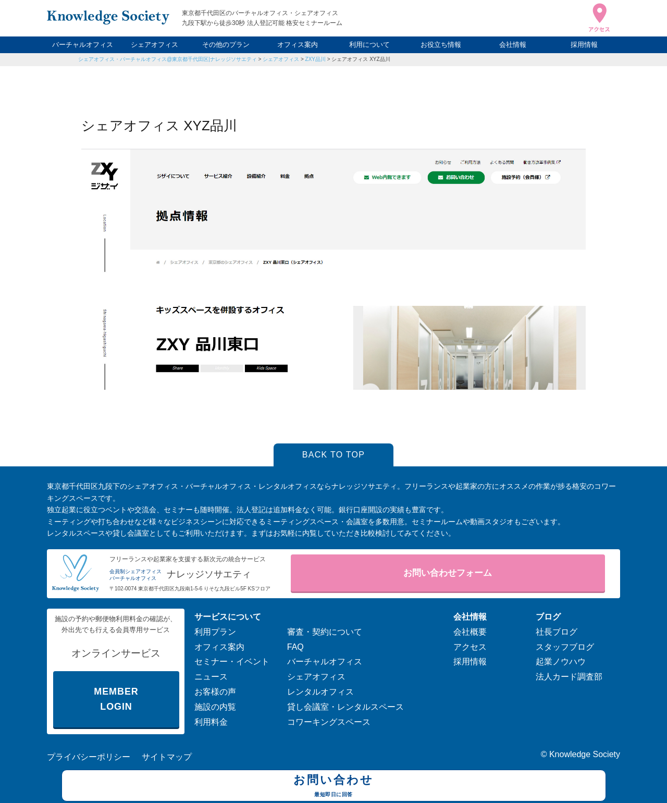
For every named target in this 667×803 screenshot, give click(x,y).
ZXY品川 (315, 59)
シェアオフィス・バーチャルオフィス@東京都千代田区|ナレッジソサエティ (167, 59)
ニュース (211, 676)
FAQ (295, 647)
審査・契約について (324, 631)
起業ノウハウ (561, 661)
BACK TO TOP (333, 454)
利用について (369, 44)
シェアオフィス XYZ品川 (360, 59)
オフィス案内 (297, 44)
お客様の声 (215, 691)
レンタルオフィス (320, 691)
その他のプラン (226, 44)
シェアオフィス (154, 44)
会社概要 (470, 631)
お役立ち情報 (441, 44)
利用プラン (215, 631)
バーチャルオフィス (82, 44)
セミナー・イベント (231, 661)
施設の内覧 (215, 706)
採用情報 (584, 44)
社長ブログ (556, 631)
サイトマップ (167, 756)
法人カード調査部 (569, 676)
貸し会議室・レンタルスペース (345, 706)
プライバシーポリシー (88, 756)
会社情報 (512, 44)
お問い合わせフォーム (447, 573)
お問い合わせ (333, 786)
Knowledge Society (584, 754)
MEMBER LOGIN (116, 699)
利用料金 (211, 722)
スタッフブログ (565, 647)
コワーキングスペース (328, 722)
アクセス (470, 647)
